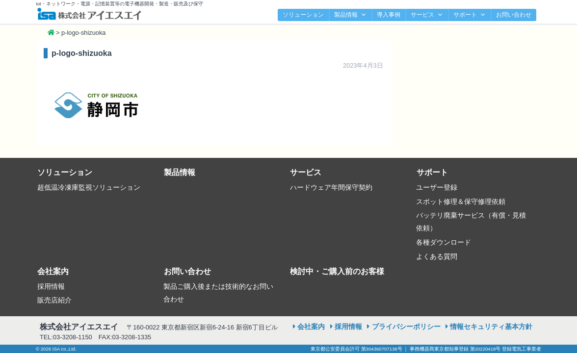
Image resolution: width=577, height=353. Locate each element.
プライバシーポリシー (406, 326)
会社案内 (53, 271)
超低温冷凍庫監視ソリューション (88, 187)
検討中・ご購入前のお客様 (337, 271)
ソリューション (303, 14)
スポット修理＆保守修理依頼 (460, 201)
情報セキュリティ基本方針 (491, 326)
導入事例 (388, 14)
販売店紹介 (54, 300)
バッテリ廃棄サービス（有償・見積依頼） (471, 221)
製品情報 (350, 15)
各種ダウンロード (443, 242)
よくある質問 (436, 256)
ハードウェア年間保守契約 (331, 187)
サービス (427, 15)
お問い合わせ (513, 14)
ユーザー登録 (436, 187)
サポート (469, 15)
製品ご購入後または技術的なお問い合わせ (218, 292)
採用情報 (51, 286)
